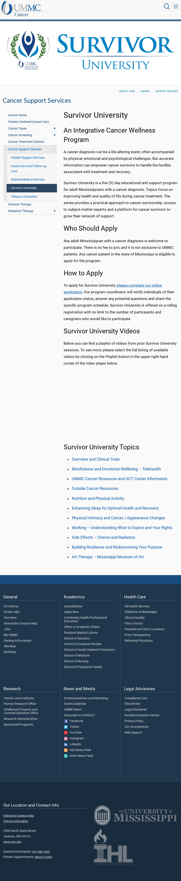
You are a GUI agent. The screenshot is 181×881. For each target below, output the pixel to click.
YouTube (73, 728)
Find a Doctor (134, 618)
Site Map (10, 641)
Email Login (12, 607)
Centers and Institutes (19, 693)
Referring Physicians (139, 636)
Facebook (73, 716)
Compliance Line (136, 693)
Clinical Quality (135, 613)
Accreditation (73, 601)
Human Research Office (20, 699)
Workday (10, 647)
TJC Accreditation (137, 722)
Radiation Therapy (20, 206)
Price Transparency (138, 630)
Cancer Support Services (25, 144)
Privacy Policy (134, 716)
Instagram (74, 733)
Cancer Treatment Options (26, 137)
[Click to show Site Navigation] (176, 6)
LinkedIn (72, 739)
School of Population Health (83, 662)
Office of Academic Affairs (82, 622)
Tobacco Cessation (24, 192)
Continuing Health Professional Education (85, 614)
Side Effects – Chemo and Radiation (103, 532)
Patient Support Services (28, 153)
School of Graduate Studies (82, 639)
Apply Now (71, 607)
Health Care (127, 86)
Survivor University (24, 183)
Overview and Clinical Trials (96, 454)
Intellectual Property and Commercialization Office (21, 706)
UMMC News (73, 705)
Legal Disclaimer (136, 705)
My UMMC (11, 630)
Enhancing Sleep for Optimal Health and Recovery (115, 503)
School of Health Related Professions (89, 645)
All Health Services (137, 601)
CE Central (11, 601)
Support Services (166, 86)
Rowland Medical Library (81, 628)
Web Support (133, 728)
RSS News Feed (77, 745)
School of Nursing (76, 656)
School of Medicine (77, 651)
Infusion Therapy (19, 199)
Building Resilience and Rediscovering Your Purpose (117, 542)
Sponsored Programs (18, 720)
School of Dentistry (77, 634)
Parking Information (17, 636)
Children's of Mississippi (141, 607)
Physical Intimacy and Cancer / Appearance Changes (118, 513)
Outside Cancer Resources (95, 483)
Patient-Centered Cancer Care (28, 117)
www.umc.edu (12, 836)
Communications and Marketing (86, 693)
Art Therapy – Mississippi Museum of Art (108, 552)
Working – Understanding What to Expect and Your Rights (122, 523)
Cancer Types (17, 124)
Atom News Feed (78, 751)
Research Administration (21, 714)
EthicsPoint (132, 699)
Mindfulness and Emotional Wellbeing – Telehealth (116, 464)
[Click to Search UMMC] (167, 6)
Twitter (71, 722)
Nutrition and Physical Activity (98, 493)
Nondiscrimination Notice (142, 710)
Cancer (48, 7)
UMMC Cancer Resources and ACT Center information (119, 474)
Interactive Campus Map (20, 618)
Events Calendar (75, 699)
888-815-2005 (43, 852)
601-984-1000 (41, 846)
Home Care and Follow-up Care (29, 163)
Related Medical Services (28, 175)
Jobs (7, 624)
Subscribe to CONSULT (79, 710)
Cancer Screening (20, 130)
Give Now (10, 613)
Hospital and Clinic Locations (144, 624)
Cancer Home (17, 110)
